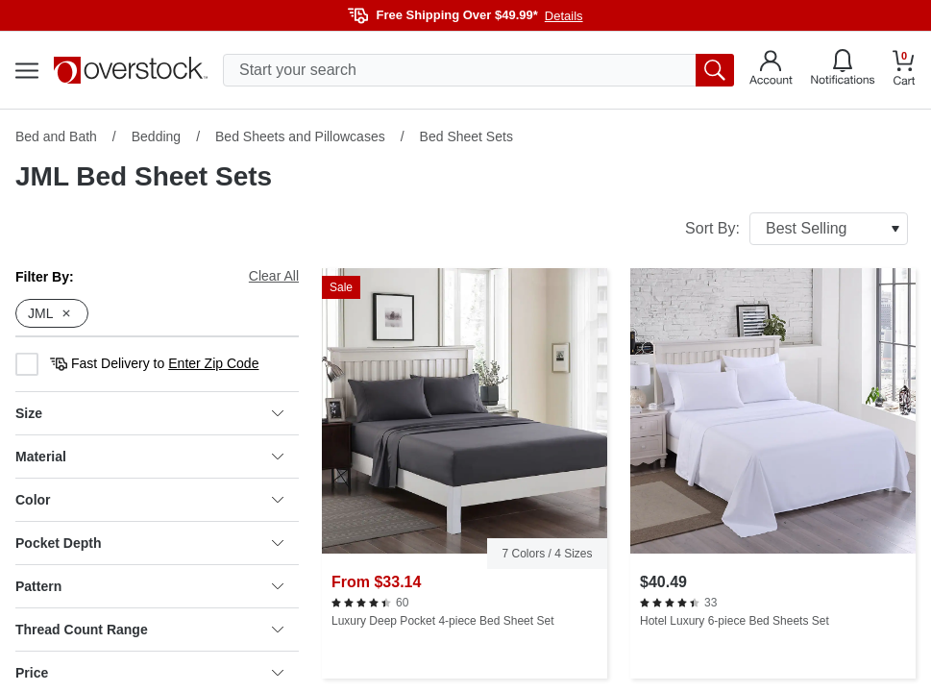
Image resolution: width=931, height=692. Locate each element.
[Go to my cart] (904, 70)
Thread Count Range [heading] (149, 629)
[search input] (478, 70)
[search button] (715, 70)
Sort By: (796, 228)
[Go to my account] (771, 70)
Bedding (156, 136)
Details (564, 16)
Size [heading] (149, 413)
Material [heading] (149, 456)
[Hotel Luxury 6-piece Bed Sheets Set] (773, 473)
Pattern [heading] (149, 586)
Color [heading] (149, 499)
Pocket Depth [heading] (149, 543)
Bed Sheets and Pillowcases (300, 136)
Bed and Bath (56, 136)
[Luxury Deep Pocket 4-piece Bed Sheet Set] (464, 473)
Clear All (274, 276)
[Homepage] (131, 70)
